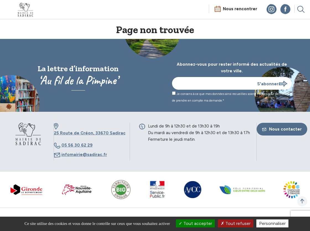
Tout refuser (236, 223)
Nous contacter (282, 129)
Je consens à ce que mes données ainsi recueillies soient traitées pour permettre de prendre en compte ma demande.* (230, 96)
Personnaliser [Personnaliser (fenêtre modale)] (272, 223)
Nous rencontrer (240, 8)
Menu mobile (9, 10)
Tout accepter (195, 223)
